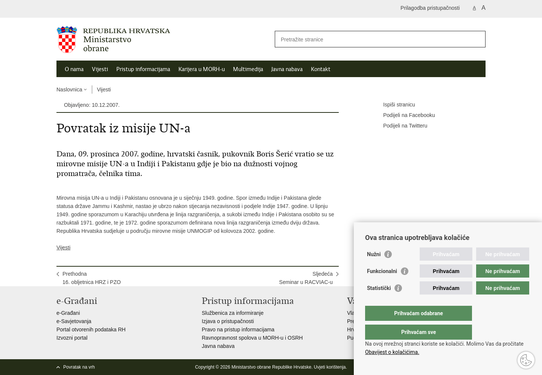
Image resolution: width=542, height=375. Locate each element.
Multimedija (248, 69)
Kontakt (320, 69)
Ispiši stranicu (394, 105)
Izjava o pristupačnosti (228, 321)
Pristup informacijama (143, 69)
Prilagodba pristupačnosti (430, 8)
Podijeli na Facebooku (404, 115)
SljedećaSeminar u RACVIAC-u (306, 278)
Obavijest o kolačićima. (392, 352)
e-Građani (68, 313)
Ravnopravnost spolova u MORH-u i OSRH (252, 338)
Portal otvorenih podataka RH (91, 329)
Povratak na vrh (79, 367)
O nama (74, 69)
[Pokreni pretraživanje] (476, 39)
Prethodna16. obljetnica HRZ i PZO (91, 278)
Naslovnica (69, 90)
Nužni (374, 269)
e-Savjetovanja (73, 321)
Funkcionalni (382, 286)
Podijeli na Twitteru (400, 126)
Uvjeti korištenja (330, 367)
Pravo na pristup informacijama (238, 329)
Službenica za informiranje (232, 313)
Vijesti (100, 69)
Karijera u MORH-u (201, 69)
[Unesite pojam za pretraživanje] (372, 39)
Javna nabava (287, 69)
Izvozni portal (71, 338)
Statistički (379, 303)
